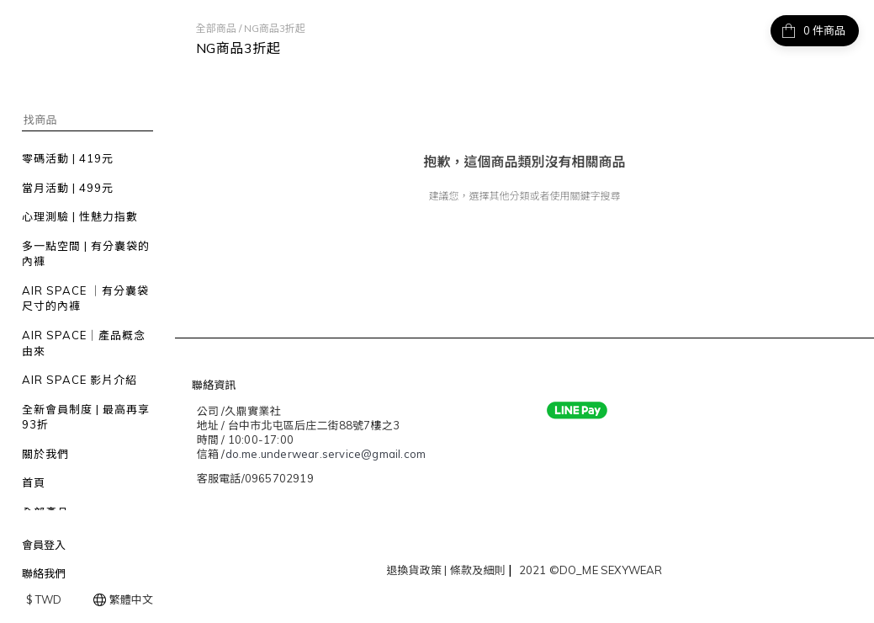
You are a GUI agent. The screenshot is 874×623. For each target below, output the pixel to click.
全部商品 (216, 28)
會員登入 (44, 544)
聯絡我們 (44, 573)
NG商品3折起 (274, 28)
